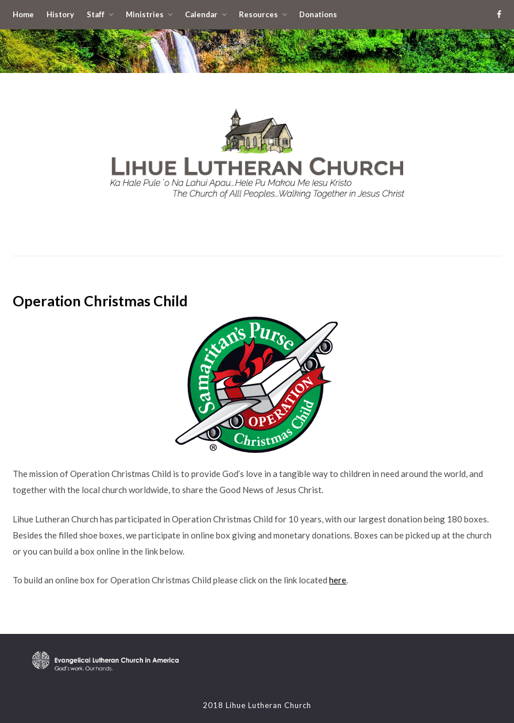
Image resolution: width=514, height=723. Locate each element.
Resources (258, 14)
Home (23, 14)
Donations (318, 14)
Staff (96, 14)
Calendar (201, 14)
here (337, 580)
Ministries (145, 14)
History (60, 14)
